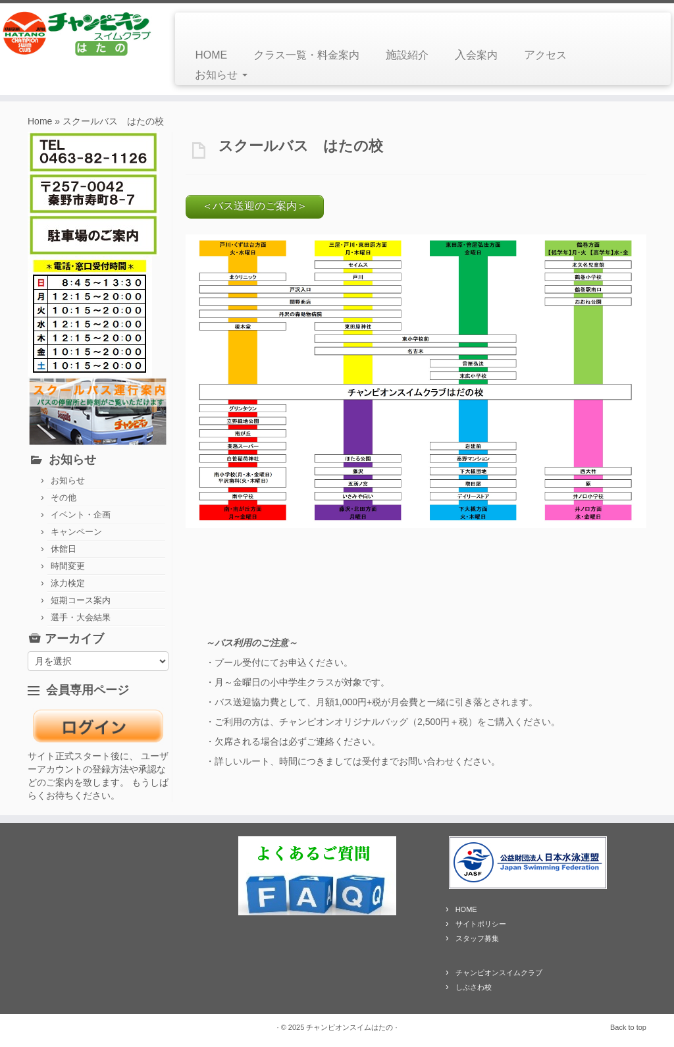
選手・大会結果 (81, 617)
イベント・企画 (81, 515)
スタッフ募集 (477, 938)
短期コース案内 (81, 600)
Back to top (628, 1027)
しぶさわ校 (473, 987)
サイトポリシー (480, 924)
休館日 (63, 549)
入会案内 (476, 55)
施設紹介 (407, 55)
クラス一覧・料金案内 (306, 55)
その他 (63, 497)
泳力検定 (68, 583)
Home (40, 121)
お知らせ (221, 74)
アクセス (545, 55)
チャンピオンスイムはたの (349, 1027)
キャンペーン (76, 532)
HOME (211, 55)
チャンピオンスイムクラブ (498, 973)
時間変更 (68, 566)
